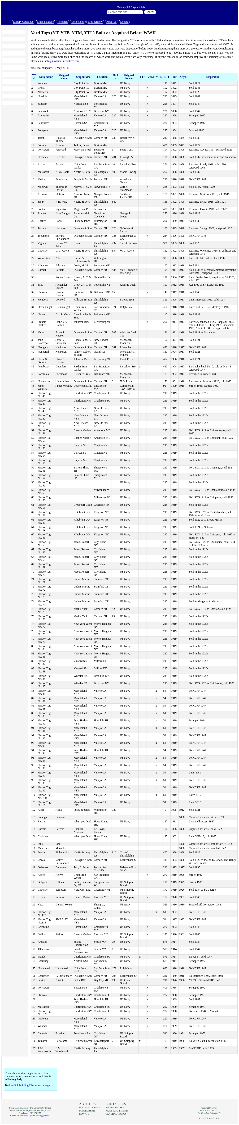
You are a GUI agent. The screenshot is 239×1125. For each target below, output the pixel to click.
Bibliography (95, 21)
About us (111, 21)
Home (7, 32)
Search (150, 12)
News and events (14, 81)
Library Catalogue (23, 21)
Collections (77, 21)
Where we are (115, 1107)
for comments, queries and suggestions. (33, 1115)
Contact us (116, 1104)
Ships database (45, 21)
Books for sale (12, 74)
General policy (116, 1113)
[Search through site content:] (125, 12)
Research (63, 21)
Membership (11, 88)
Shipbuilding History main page (32, 1085)
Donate (124, 21)
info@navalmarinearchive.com (62, 61)
